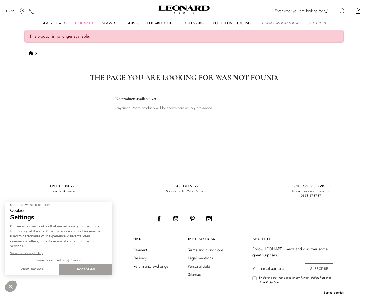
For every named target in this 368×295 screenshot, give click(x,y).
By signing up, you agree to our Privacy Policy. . (295, 280)
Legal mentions (200, 258)
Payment (140, 250)
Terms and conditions (205, 250)
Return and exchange (150, 266)
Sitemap (194, 274)
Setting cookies (334, 292)
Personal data (199, 266)
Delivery (140, 258)
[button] (358, 11)
